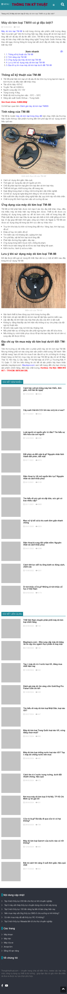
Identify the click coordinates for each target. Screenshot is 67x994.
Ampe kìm (8, 947)
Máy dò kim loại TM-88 (11, 31)
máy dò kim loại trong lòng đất (29, 116)
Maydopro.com (28, 365)
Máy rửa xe (8, 942)
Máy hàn (7, 938)
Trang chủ (5, 13)
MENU (5, 4)
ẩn (61, 51)
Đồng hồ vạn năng (11, 951)
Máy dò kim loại (17, 13)
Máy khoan (8, 934)
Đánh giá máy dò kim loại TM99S (34, 106)
